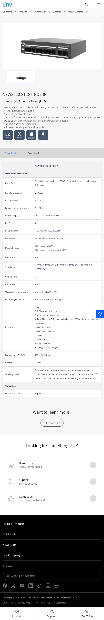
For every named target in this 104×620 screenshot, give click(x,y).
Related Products (14, 524)
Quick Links (10, 534)
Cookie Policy (39, 602)
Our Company (11, 555)
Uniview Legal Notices (58, 602)
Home (9, 12)
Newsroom (10, 545)
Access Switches (75, 12)
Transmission (40, 12)
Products (23, 12)
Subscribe (8, 566)
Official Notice (9, 602)
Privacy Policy (24, 602)
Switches (57, 12)
